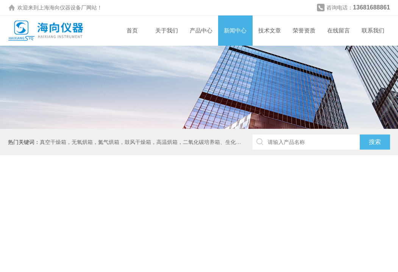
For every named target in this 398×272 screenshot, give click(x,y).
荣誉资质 (304, 30)
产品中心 (201, 30)
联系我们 (373, 30)
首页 (132, 30)
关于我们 (166, 30)
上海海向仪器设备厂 (62, 8)
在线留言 (338, 30)
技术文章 (269, 30)
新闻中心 (235, 30)
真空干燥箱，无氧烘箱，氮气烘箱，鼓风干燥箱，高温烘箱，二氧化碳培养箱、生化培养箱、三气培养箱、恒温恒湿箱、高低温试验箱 (196, 142)
